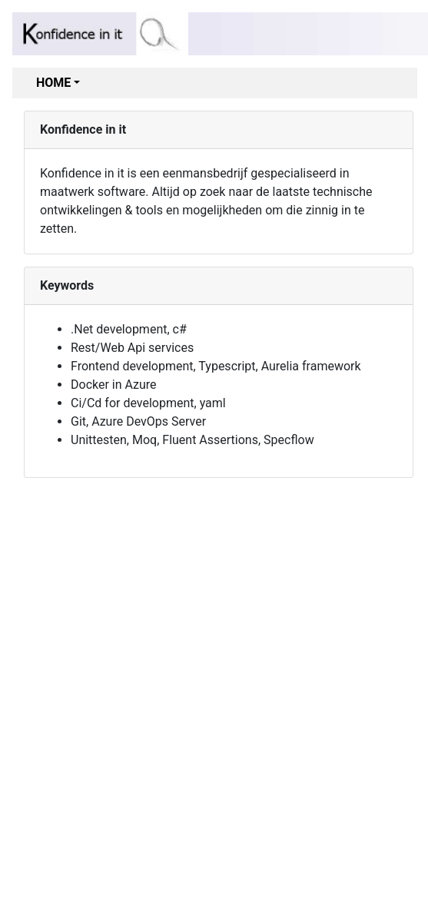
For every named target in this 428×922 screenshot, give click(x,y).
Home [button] (53, 82)
